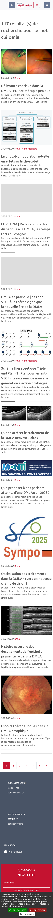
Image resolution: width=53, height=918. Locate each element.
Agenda (10, 845)
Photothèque (13, 852)
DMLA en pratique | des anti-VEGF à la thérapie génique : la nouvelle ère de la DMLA (23, 302)
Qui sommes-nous (16, 783)
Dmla (17, 78)
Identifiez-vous (47, 5)
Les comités (13, 788)
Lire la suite (41, 101)
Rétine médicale (29, 148)
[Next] (46, 765)
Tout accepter (17, 910)
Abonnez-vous (36, 5)
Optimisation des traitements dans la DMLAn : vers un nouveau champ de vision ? (26, 578)
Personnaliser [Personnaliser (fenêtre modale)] (27, 914)
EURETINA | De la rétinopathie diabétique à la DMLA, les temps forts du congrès (25, 229)
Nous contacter (16, 793)
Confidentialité (15, 824)
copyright (13, 819)
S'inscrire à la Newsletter (26, 890)
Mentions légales (16, 814)
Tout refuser (37, 910)
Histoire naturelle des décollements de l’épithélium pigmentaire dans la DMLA (23, 651)
